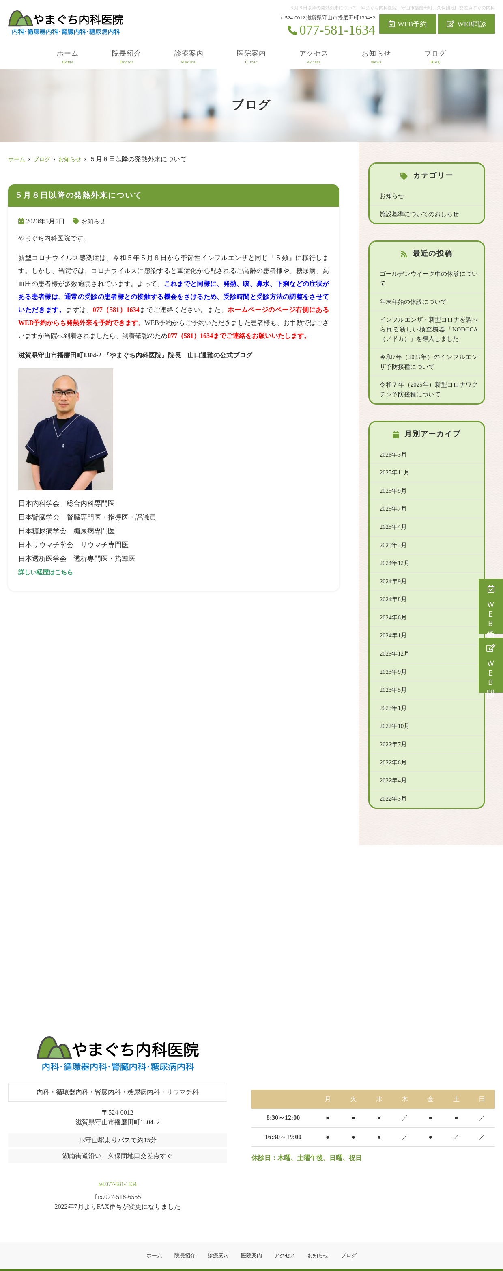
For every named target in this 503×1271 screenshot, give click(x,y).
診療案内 (189, 57)
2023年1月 (393, 693)
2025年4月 (393, 514)
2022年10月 (394, 711)
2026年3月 (393, 442)
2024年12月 (394, 549)
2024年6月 (393, 603)
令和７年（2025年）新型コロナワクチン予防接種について (429, 378)
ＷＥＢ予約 (491, 606)
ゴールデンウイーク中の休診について (428, 273)
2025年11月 (394, 460)
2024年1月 (393, 621)
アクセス (314, 57)
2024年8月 (393, 585)
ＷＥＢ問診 (491, 665)
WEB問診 (467, 24)
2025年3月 (393, 531)
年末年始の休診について (411, 291)
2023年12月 (394, 639)
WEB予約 (408, 24)
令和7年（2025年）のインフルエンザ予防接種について (429, 351)
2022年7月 (393, 728)
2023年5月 (393, 675)
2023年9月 (393, 657)
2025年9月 (393, 478)
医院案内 (251, 57)
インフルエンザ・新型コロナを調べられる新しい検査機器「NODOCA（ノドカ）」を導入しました (429, 318)
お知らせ (376, 57)
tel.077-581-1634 (117, 1165)
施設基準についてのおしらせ (417, 213)
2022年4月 (393, 764)
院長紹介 (126, 57)
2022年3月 (393, 782)
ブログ (435, 57)
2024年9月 (393, 567)
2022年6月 (393, 746)
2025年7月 (393, 496)
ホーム (68, 57)
